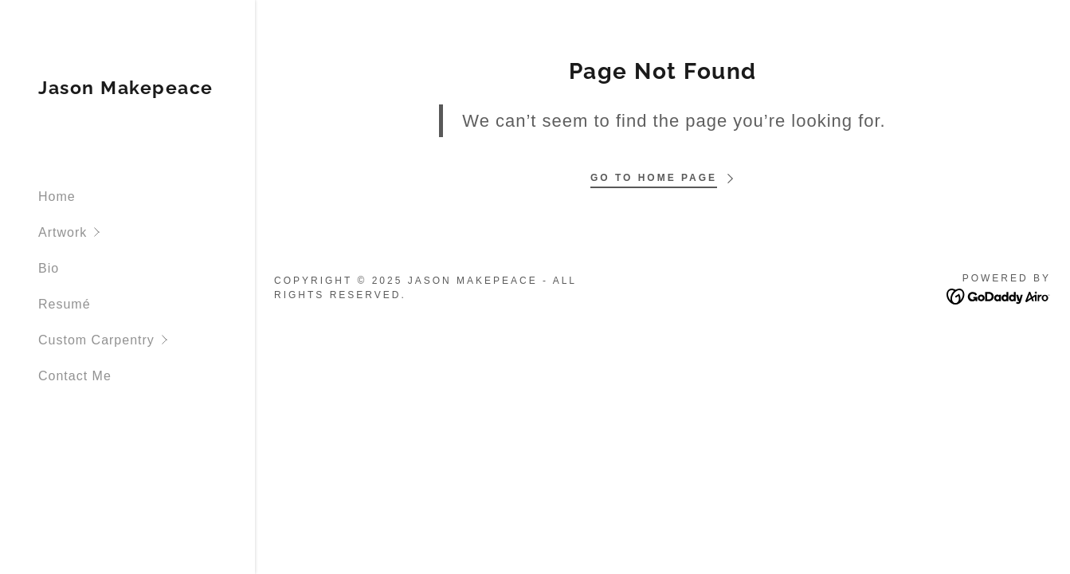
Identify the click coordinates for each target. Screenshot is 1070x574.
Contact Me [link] (75, 376)
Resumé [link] (64, 304)
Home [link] (57, 196)
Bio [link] (48, 268)
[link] (126, 89)
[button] (146, 232)
